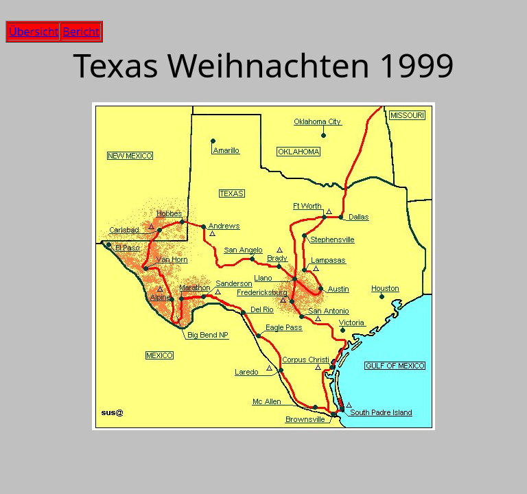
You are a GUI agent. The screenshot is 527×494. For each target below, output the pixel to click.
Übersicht (33, 31)
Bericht (80, 31)
